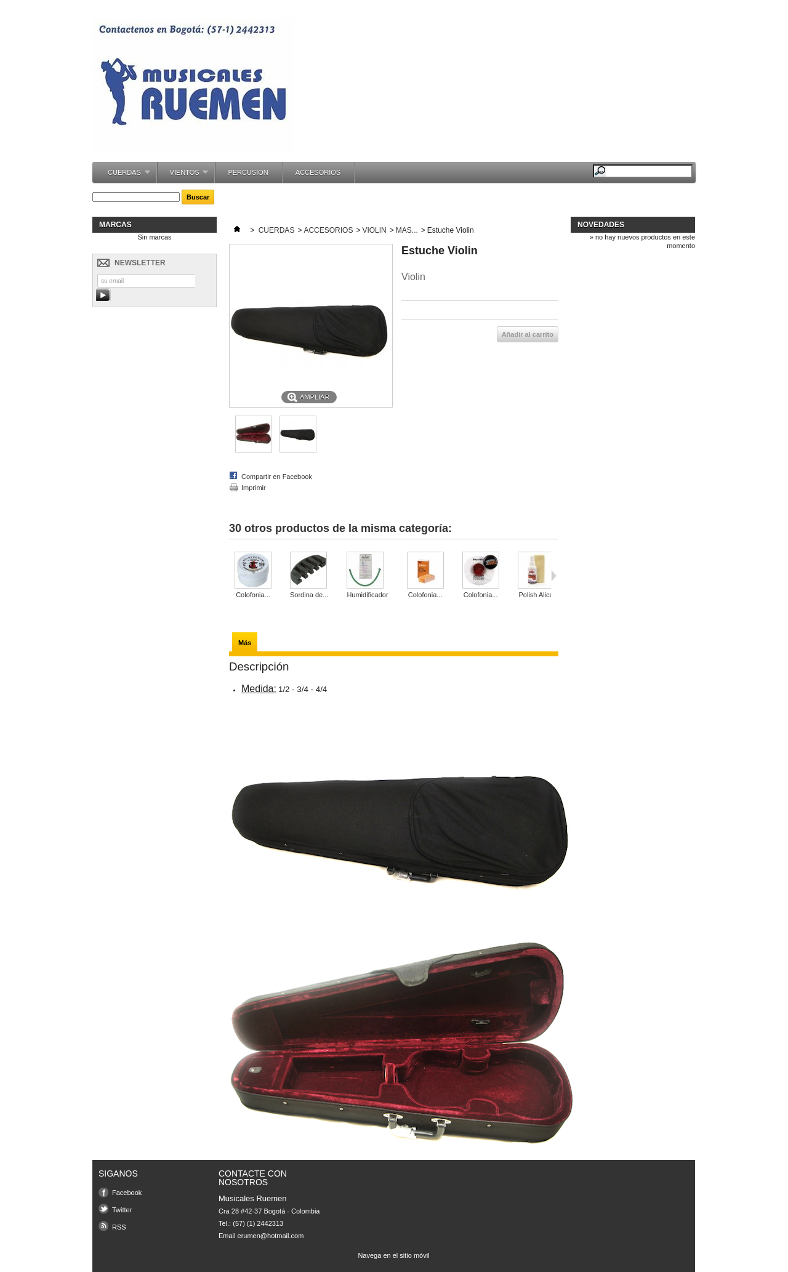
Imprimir (253, 487)
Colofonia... (253, 594)
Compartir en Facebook (276, 476)
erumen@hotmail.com (271, 1235)
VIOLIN (374, 230)
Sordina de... (309, 594)
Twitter (122, 1210)
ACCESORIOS (318, 172)
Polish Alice (535, 594)
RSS (119, 1227)
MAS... (407, 230)
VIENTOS (183, 176)
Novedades (600, 224)
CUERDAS (122, 176)
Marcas (115, 224)
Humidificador (367, 594)
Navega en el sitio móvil (393, 1255)
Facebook (127, 1192)
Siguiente (554, 575)
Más (244, 642)
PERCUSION (248, 172)
